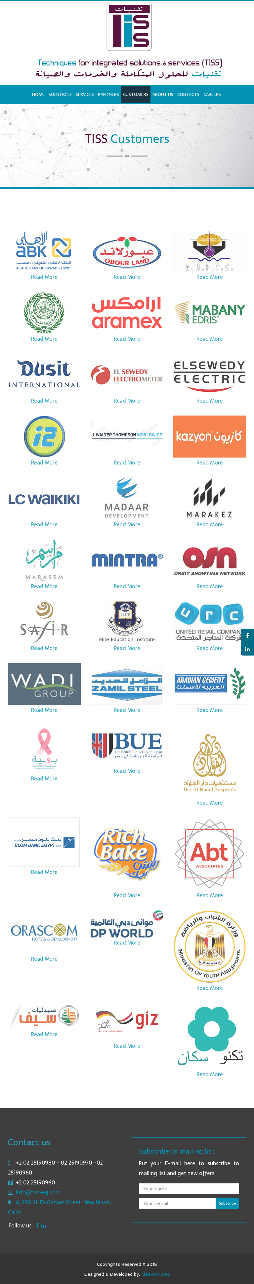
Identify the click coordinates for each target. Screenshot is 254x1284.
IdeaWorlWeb (155, 1274)
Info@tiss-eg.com (38, 1192)
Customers (135, 94)
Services (85, 94)
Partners (108, 94)
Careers (212, 94)
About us (162, 94)
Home (38, 94)
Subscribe (227, 1203)
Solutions (60, 94)
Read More (44, 281)
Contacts (188, 94)
